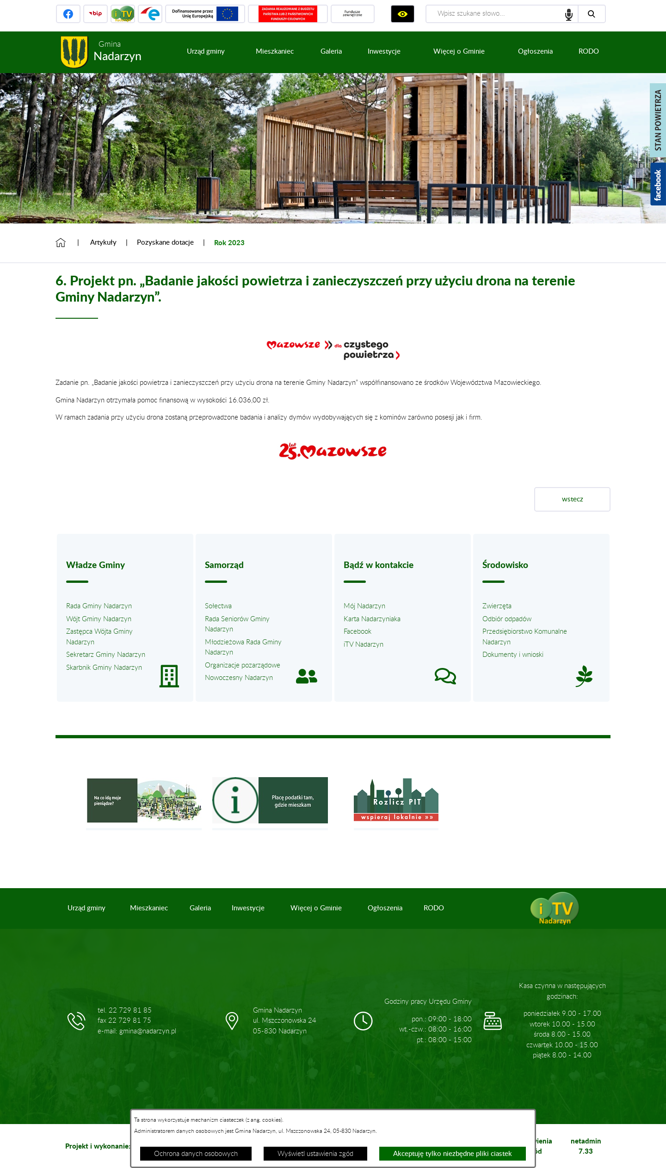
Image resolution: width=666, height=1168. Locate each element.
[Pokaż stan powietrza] (658, 120)
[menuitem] (205, 52)
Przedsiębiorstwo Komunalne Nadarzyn (524, 637)
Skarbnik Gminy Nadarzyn (104, 667)
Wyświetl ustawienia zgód (315, 1153)
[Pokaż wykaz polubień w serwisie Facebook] (658, 184)
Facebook (357, 631)
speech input (569, 14)
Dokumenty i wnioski (512, 654)
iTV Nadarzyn (363, 644)
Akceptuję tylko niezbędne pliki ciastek (452, 1153)
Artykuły (103, 242)
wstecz (572, 499)
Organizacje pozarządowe (242, 665)
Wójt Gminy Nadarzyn (98, 619)
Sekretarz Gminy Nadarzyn (105, 654)
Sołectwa (218, 606)
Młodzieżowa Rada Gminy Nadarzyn (243, 647)
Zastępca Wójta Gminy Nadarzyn (99, 637)
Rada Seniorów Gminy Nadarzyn (237, 624)
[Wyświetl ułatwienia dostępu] (402, 14)
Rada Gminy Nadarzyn (99, 606)
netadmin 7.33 (586, 1146)
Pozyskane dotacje (165, 242)
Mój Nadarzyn (364, 606)
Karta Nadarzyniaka (372, 619)
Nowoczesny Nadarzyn (239, 677)
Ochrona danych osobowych (196, 1153)
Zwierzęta (497, 606)
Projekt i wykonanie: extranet (112, 1146)
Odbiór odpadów (506, 619)
